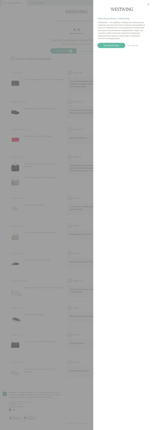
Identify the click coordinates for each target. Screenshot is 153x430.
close (148, 4)
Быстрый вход (111, 45)
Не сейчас (132, 45)
